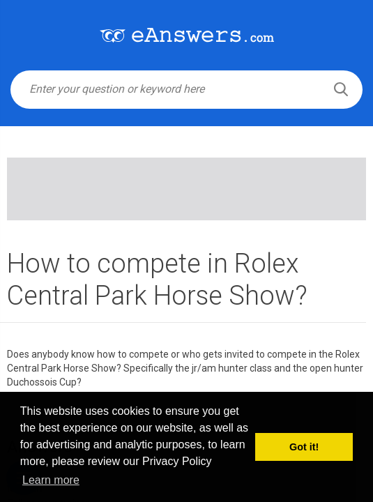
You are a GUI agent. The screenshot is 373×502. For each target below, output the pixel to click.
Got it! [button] (304, 446)
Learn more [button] (50, 480)
